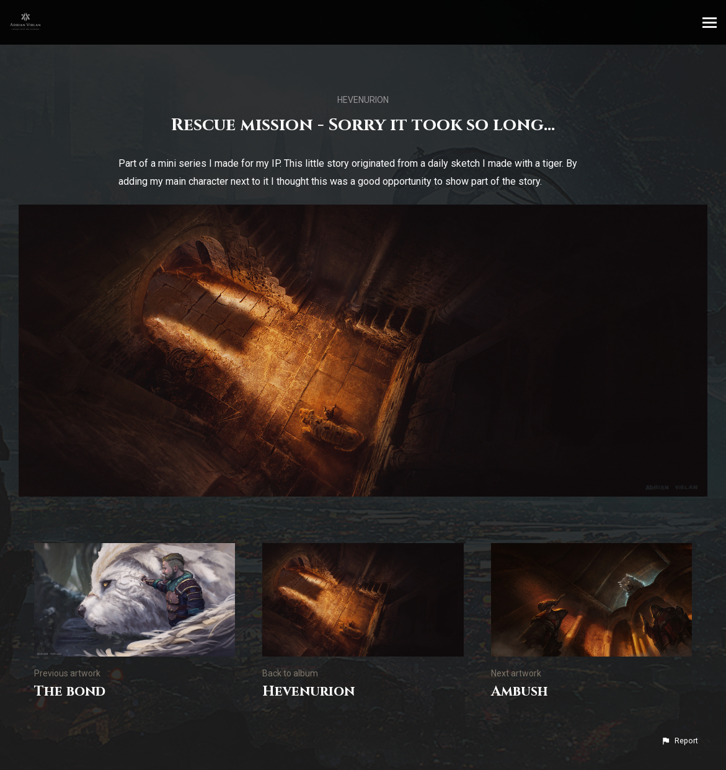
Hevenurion (363, 100)
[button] (679, 741)
